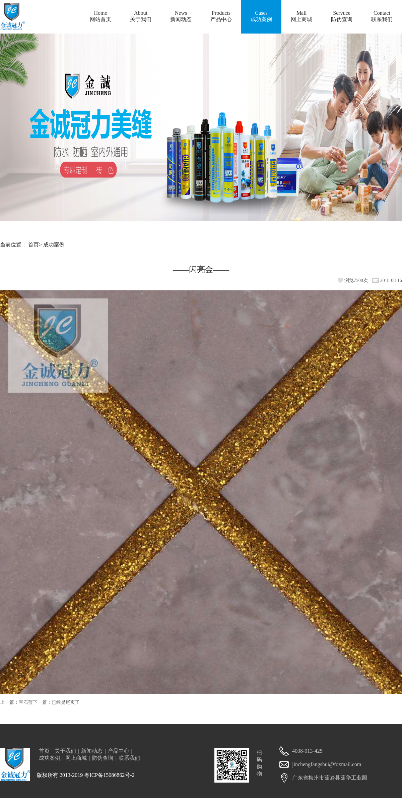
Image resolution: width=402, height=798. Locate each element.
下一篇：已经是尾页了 (56, 702)
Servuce (342, 16)
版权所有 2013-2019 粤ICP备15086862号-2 (86, 775)
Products (221, 16)
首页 (33, 244)
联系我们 (129, 758)
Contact (382, 16)
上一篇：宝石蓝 (16, 702)
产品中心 (118, 751)
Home (100, 16)
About (141, 16)
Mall (301, 16)
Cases (261, 16)
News (181, 16)
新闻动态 (92, 751)
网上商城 (76, 758)
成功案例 (54, 244)
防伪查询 (102, 758)
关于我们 (65, 751)
